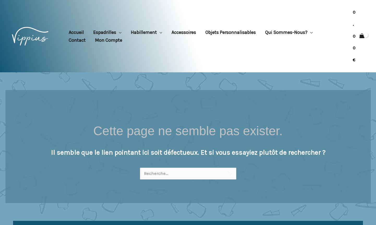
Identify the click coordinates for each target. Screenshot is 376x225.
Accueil (76, 32)
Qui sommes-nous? (286, 32)
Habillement (144, 32)
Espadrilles (104, 32)
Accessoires (183, 32)
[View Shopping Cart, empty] (358, 36)
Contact (77, 40)
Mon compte (108, 40)
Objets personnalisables (230, 32)
